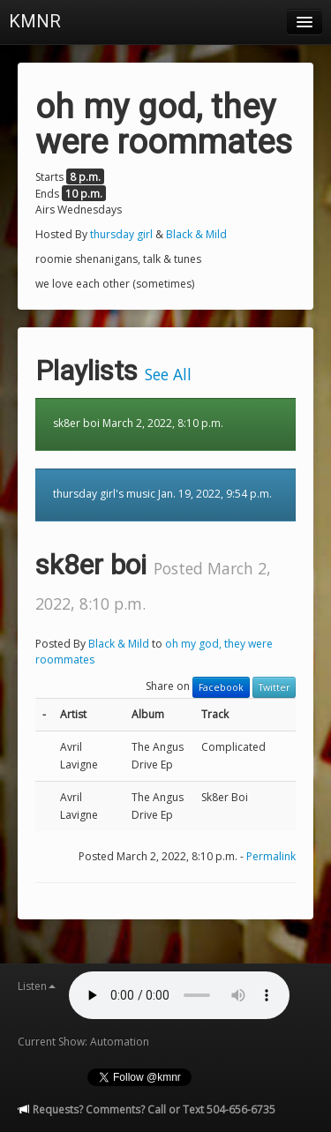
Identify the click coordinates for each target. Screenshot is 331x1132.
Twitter (274, 687)
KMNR (35, 21)
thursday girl (121, 234)
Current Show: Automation (83, 1041)
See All (168, 374)
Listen (37, 985)
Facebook (221, 687)
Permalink (271, 856)
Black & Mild (196, 234)
